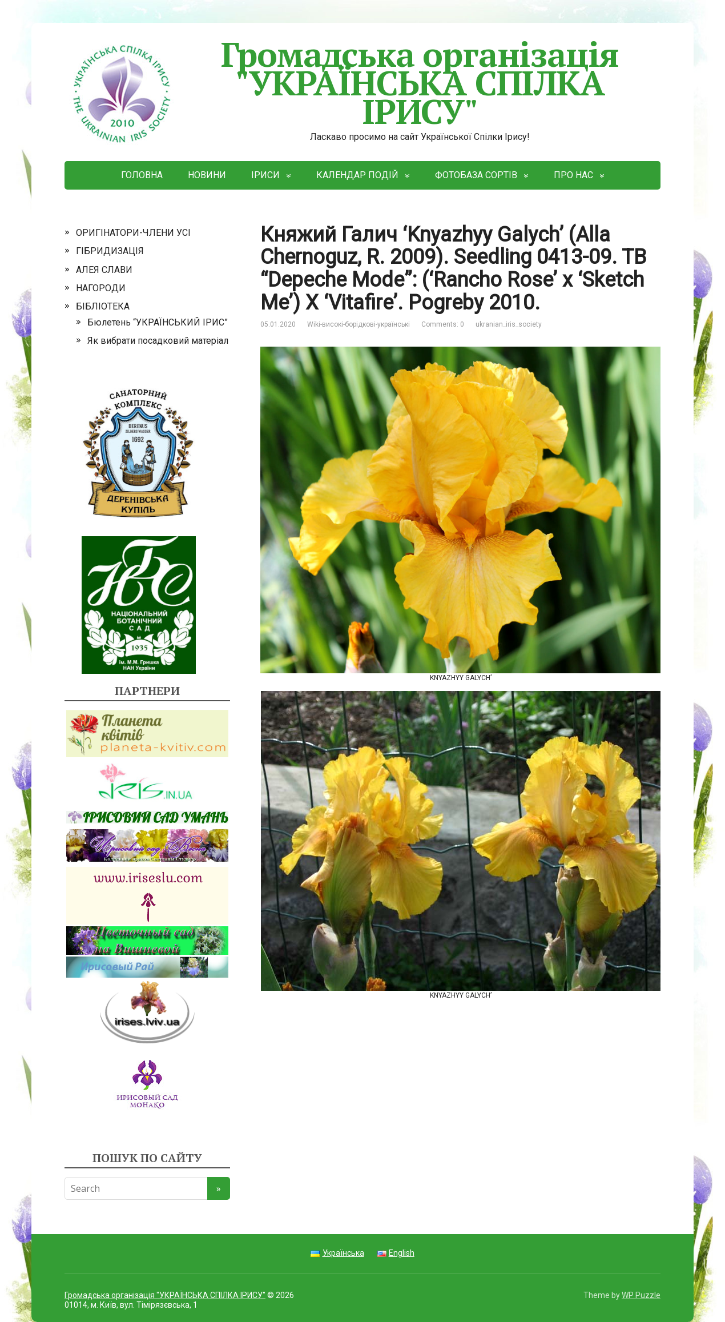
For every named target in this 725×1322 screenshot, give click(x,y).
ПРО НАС (573, 175)
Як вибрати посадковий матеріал (157, 340)
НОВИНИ (207, 175)
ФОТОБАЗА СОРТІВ (476, 175)
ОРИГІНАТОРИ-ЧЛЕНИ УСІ (133, 232)
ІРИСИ (265, 175)
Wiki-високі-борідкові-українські (358, 324)
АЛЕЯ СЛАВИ (104, 269)
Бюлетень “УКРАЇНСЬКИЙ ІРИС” (157, 322)
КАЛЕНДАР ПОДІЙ (357, 175)
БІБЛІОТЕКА (103, 306)
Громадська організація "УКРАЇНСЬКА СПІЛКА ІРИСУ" (342, 82)
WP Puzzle (641, 1295)
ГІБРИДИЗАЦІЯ (110, 251)
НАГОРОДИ (101, 288)
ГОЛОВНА (142, 175)
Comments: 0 (442, 324)
